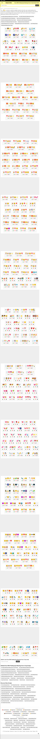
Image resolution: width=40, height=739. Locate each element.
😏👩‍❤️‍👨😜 (8, 534)
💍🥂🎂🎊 (17, 378)
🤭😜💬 (29, 603)
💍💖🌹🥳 (10, 372)
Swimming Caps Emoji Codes (29, 697)
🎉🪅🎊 (6, 216)
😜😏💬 (34, 559)
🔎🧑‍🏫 (28, 453)
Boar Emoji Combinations (31, 720)
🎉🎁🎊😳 (31, 147)
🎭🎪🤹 (4, 278)
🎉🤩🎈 (24, 210)
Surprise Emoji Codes (20, 678)
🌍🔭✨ (24, 35)
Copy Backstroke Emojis (5, 693)
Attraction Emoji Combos (5, 678)
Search (37, 5)
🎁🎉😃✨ (16, 60)
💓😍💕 (20, 397)
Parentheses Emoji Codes (18, 725)
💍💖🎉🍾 (20, 372)
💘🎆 (20, 428)
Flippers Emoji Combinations (6, 699)
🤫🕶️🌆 (36, 597)
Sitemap (34, 731)
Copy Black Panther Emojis (20, 723)
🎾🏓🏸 (29, 278)
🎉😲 (7, 203)
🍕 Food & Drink (8, 711)
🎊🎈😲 (23, 228)
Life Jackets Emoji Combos (5, 702)
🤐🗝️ (20, 597)
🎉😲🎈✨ (24, 203)
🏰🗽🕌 (7, 285)
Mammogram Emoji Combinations (16, 729)
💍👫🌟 (15, 341)
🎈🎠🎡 (26, 141)
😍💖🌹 (28, 503)
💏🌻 (11, 385)
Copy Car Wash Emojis (6, 727)
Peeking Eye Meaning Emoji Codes (6, 25)
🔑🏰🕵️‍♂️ (35, 453)
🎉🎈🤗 (16, 172)
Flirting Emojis (13, 678)
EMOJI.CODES (3, 0)
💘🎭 (20, 435)
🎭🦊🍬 (12, 278)
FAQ (18, 731)
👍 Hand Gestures (33, 713)
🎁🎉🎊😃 (23, 53)
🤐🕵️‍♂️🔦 (12, 597)
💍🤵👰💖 (7, 378)
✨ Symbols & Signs (24, 715)
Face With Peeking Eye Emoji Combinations (8, 18)
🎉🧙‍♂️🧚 (32, 210)
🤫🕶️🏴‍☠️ (4, 603)
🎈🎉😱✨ (10, 116)
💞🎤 (11, 441)
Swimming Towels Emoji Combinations (16, 700)
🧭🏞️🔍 (20, 647)
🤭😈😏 (20, 603)
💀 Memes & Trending (16, 715)
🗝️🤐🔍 (8, 497)
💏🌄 (34, 378)
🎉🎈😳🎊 (7, 172)
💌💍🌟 (32, 322)
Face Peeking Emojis (34, 23)
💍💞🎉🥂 (30, 372)
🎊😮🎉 (34, 260)
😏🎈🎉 (8, 509)
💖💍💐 (33, 422)
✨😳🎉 (34, 653)
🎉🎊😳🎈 (24, 197)
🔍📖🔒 (12, 453)
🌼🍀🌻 (25, 47)
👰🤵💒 (28, 316)
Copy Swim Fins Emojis (16, 699)
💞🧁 (20, 447)
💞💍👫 (4, 447)
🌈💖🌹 (16, 29)
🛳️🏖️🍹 (4, 597)
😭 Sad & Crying (19, 709)
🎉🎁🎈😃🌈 (10, 147)
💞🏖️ (26, 441)
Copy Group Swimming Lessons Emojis (7, 690)
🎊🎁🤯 (34, 222)
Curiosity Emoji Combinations (30, 678)
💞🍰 (4, 441)
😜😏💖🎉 (25, 559)
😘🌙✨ (28, 547)
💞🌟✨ (34, 435)
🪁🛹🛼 (6, 653)
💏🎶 (19, 385)
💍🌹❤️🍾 (33, 328)
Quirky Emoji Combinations (22, 718)
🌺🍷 (17, 47)
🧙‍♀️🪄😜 (28, 616)
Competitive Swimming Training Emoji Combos (23, 690)
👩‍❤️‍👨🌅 (12, 316)
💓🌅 (36, 385)
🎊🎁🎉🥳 (15, 216)
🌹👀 (27, 41)
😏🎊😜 (24, 509)
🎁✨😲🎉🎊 (11, 103)
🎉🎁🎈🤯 (21, 147)
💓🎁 (28, 391)
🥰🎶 (11, 609)
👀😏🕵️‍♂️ (32, 310)
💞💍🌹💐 (34, 441)
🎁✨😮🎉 (34, 97)
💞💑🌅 (12, 447)
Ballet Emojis (16, 720)
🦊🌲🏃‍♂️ (4, 616)
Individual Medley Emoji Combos (6, 697)
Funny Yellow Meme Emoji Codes (32, 727)
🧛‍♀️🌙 (28, 622)
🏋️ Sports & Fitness (31, 711)
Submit (18, 661)
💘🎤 (12, 435)
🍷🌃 (33, 47)
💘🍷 (12, 428)
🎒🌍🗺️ (34, 272)
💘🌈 (5, 428)
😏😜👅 (33, 541)
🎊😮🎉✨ (17, 266)
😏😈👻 (25, 541)
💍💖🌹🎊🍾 (30, 366)
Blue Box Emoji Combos (15, 727)
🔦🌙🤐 (24, 478)
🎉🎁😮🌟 (24, 153)
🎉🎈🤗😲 (25, 172)
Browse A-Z (12, 731)
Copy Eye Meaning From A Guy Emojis (7, 23)
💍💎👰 (35, 341)
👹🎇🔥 (36, 316)
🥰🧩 (19, 609)
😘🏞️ (12, 553)
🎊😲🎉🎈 (15, 272)
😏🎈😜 (16, 509)
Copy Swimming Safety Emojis (29, 700)
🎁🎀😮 (6, 53)
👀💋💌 (8, 310)
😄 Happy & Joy (12, 709)
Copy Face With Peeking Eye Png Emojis (23, 18)
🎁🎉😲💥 (10, 91)
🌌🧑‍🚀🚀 (16, 35)
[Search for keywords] (18, 5)
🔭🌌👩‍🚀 (8, 484)
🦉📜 (36, 609)
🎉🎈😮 (25, 166)
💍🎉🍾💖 (7, 335)
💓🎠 (35, 391)
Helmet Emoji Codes (31, 722)
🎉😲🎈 (15, 203)
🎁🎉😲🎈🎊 (29, 85)
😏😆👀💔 (8, 541)
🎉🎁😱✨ (6, 160)
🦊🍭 (12, 616)
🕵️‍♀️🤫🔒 (16, 491)
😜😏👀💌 (15, 559)
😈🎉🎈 (24, 497)
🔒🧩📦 (16, 478)
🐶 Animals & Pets (35, 709)
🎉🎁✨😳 (6, 166)
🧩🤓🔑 (4, 647)
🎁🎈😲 (14, 53)
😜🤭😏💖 (18, 566)
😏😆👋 (17, 541)
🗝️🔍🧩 (32, 491)
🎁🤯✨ (25, 97)
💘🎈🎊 (27, 428)
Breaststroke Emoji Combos (15, 693)
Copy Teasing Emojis (29, 676)
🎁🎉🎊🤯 (6, 60)
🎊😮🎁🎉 (7, 260)
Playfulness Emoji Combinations (19, 676)
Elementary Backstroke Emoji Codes (7, 695)
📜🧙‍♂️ (4, 453)
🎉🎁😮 (15, 153)
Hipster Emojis (22, 727)
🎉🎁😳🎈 (26, 160)
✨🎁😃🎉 (15, 653)
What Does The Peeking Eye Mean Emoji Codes (9, 21)
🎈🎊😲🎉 (30, 116)
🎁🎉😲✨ (20, 91)
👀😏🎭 (16, 310)
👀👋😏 (33, 285)
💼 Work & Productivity (8, 713)
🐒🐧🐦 (15, 285)
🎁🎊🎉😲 (6, 97)
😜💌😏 (35, 553)
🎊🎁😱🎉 (15, 222)
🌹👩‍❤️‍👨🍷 (35, 41)
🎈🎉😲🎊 (20, 116)
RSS (36, 731)
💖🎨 (7, 422)
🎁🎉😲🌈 (18, 85)
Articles (20, 731)
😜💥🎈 (6, 559)
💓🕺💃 (12, 397)
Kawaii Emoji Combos (8, 720)
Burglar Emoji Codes (13, 718)
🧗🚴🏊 (19, 616)
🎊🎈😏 (15, 228)
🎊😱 (26, 266)
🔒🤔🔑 (8, 478)
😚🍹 (19, 553)
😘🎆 (5, 553)
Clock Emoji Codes (22, 720)
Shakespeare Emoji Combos (30, 723)
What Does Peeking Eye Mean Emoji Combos (8, 671)
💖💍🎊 (25, 422)
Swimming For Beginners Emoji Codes (7, 688)
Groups (15, 731)
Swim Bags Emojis (34, 699)
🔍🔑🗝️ (20, 453)
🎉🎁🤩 (35, 160)
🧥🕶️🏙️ (35, 622)
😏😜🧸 (5, 547)
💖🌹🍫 (28, 397)
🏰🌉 (36, 278)
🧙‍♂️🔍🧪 (36, 616)
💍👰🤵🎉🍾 (25, 341)
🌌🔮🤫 (8, 35)
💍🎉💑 (24, 335)
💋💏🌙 (16, 322)
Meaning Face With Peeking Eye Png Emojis (24, 671)
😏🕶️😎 (32, 534)
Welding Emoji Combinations (9, 723)
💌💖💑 (16, 328)
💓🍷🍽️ (20, 391)
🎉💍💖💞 (34, 197)
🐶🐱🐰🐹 (24, 285)
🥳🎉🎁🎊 (27, 609)
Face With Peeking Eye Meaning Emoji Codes (26, 16)
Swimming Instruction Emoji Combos (19, 686)
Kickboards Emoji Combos (25, 699)
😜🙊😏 (9, 566)
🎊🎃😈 (7, 228)
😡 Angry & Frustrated (26, 709)
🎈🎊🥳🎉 (7, 141)
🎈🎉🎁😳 (6, 110)
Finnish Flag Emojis (9, 725)
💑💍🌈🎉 (27, 385)
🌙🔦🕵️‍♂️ (32, 35)
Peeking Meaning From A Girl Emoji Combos (22, 23)
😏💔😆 (24, 534)
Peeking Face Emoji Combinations (23, 21)
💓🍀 (12, 391)
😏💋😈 (16, 534)
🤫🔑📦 (28, 597)
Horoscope (28, 731)
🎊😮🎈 (16, 260)
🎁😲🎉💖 (16, 97)
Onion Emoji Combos (17, 722)
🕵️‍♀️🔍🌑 (32, 484)
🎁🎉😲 (9, 85)
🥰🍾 (36, 603)
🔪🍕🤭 (32, 478)
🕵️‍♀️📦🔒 (24, 484)
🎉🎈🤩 (34, 172)
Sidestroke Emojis (24, 693)
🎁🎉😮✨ (26, 60)
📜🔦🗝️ (36, 447)
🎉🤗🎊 (8, 210)
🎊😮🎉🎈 (7, 266)
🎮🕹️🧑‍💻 (20, 278)
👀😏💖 (24, 310)
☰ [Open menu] (2, 2)
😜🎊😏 (27, 553)
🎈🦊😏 (34, 141)
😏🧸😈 (20, 547)
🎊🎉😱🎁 (32, 228)
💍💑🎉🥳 (9, 366)
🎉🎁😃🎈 (6, 153)
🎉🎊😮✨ (14, 197)
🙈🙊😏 (35, 591)
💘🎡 (35, 428)
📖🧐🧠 (28, 447)
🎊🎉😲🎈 (19, 253)
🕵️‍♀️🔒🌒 (8, 491)
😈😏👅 (5, 503)
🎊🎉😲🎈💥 (30, 253)
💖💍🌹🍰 (15, 422)
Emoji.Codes (7, 731)
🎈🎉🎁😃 (30, 103)
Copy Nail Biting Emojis (32, 718)
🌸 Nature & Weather (15, 711)
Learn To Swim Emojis (30, 686)
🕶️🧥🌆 (24, 491)
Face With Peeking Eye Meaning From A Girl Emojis (9, 16)
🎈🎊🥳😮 (17, 141)
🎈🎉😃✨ (26, 110)
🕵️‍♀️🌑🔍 (16, 484)
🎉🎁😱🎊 (34, 153)
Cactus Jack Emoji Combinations (28, 725)
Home (2, 8)
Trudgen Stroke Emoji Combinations (20, 695)
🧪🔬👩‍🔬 (12, 647)
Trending (23, 731)
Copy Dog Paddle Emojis (31, 695)
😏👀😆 (32, 509)
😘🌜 (36, 547)
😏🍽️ (36, 503)
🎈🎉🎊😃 (16, 110)
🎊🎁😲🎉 (25, 222)
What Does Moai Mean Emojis (18, 697)
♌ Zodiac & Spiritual (25, 713)
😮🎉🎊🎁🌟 (29, 566)
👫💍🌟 (19, 316)
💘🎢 (5, 435)
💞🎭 (19, 441)
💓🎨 (4, 397)
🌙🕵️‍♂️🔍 (5, 41)
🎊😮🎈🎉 (25, 260)
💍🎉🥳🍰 (33, 335)
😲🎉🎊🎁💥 (7, 591)
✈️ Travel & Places (23, 711)
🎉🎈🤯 (5, 197)
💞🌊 (27, 435)
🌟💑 (13, 41)
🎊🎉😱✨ (9, 253)
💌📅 (24, 328)
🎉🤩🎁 (16, 210)
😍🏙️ (20, 503)
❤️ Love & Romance (5, 709)
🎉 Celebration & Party (16, 713)
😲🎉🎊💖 (18, 591)
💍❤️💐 (26, 378)
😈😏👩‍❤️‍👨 (13, 503)
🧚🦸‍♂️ (12, 622)
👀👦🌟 (8, 29)
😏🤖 (12, 547)
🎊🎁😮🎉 (33, 216)
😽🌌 (27, 591)
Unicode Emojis (6, 718)
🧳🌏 (28, 647)
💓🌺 (5, 391)
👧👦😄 (4, 316)
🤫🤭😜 (12, 603)
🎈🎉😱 (35, 110)
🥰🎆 (4, 609)
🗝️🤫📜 (16, 497)
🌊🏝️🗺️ (32, 29)
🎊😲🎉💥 (25, 272)
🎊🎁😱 (6, 222)
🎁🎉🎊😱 (33, 53)
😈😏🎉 (32, 497)
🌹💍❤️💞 (9, 47)
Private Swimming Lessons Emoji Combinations (23, 688)
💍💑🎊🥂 (19, 366)
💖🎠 (36, 397)
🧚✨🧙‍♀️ (20, 622)
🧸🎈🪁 (36, 647)
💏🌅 (4, 385)
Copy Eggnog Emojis (26, 729)
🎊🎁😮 (24, 216)
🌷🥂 (20, 41)
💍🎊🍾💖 (6, 341)
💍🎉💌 (16, 335)
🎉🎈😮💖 (34, 166)
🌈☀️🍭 (24, 29)
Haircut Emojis (24, 722)
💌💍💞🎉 (7, 328)
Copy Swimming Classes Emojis (6, 686)
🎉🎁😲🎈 (16, 160)
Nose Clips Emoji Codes (5, 700)
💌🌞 (24, 322)
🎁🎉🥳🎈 (30, 91)
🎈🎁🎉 (21, 103)
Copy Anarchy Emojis (8, 722)
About (31, 731)
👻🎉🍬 (8, 322)
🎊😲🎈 (6, 272)
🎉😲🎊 (33, 203)
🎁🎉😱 (35, 60)
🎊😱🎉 (34, 266)
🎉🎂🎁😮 (16, 166)
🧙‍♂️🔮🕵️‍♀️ (5, 622)
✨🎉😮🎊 (25, 653)
